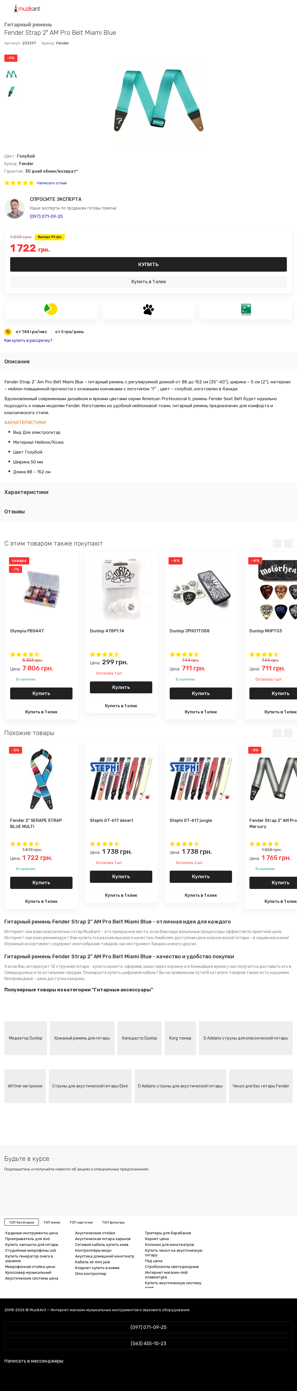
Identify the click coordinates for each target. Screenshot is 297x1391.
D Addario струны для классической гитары (246, 1038)
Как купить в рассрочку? (28, 340)
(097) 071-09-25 (46, 216)
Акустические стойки (95, 1233)
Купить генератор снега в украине (29, 1258)
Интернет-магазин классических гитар (43, 931)
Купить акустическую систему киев (173, 1285)
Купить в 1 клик (148, 281)
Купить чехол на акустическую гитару (173, 1252)
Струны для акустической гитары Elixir (90, 1086)
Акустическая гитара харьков (103, 1239)
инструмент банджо (146, 943)
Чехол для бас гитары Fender (261, 1086)
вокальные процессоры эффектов (212, 931)
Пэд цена (153, 1261)
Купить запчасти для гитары (31, 1244)
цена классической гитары (222, 937)
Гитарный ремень (28, 25)
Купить (148, 264)
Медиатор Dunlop (25, 1038)
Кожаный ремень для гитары (82, 1038)
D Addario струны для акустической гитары (180, 1086)
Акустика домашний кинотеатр (104, 1256)
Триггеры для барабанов (168, 1233)
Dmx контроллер (90, 1273)
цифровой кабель (139, 972)
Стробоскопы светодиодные (172, 1266)
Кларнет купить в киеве (97, 1268)
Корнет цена (157, 1239)
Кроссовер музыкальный (28, 1272)
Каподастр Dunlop (139, 1038)
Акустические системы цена (31, 1278)
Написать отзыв (52, 183)
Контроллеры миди (93, 1250)
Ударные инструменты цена (31, 1233)
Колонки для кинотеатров (169, 1244)
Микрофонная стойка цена (30, 1266)
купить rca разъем (96, 937)
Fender (62, 43)
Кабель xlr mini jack (92, 1262)
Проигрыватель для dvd (27, 1239)
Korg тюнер (180, 1038)
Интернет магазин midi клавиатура (166, 1274)
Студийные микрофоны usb (30, 1250)
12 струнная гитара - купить (78, 966)
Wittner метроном (25, 1086)
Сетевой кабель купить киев (101, 1244)
